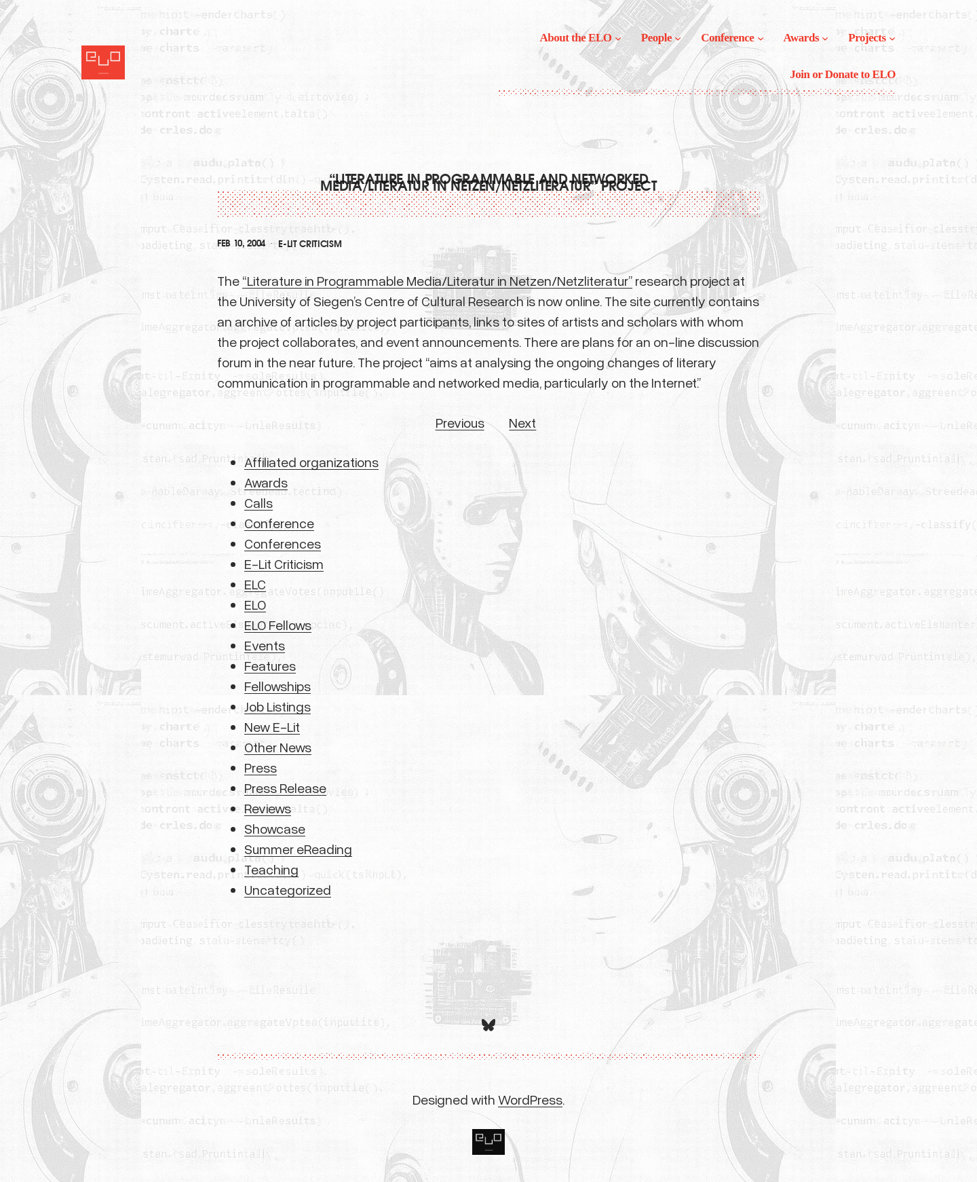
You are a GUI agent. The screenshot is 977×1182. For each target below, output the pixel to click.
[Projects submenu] (892, 38)
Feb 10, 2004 (241, 243)
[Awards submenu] (825, 38)
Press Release (285, 787)
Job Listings (277, 706)
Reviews (267, 808)
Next (522, 422)
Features (270, 665)
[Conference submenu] (760, 38)
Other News (277, 747)
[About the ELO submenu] (618, 38)
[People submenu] (677, 38)
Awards (266, 482)
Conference (279, 523)
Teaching (271, 869)
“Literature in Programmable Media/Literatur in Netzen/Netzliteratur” (437, 280)
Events (264, 645)
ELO (255, 604)
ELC (255, 584)
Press (260, 767)
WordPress (530, 1099)
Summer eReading (298, 849)
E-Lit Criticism (309, 244)
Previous (460, 422)
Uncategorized (287, 889)
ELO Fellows (277, 624)
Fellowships (277, 686)
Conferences (282, 543)
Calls (258, 502)
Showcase (274, 828)
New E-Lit (272, 726)
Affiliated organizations (311, 462)
